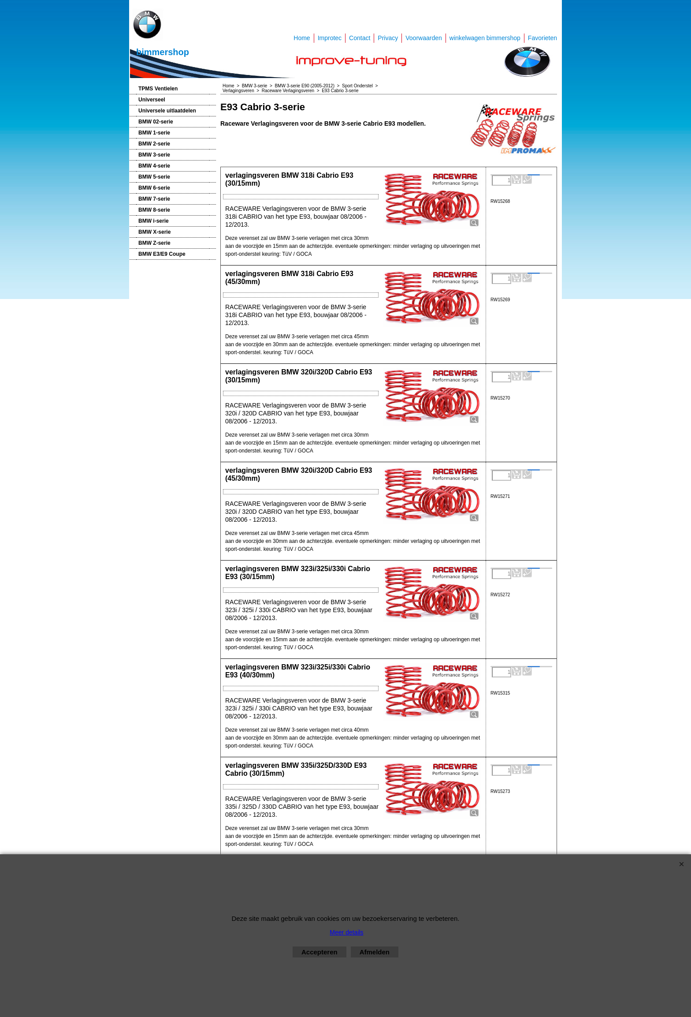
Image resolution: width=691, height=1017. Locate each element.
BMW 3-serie (154, 155)
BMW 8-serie (154, 210)
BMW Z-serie (154, 243)
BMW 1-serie (154, 133)
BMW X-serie (154, 232)
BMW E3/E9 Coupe (162, 254)
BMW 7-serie (154, 199)
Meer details (346, 932)
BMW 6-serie (154, 188)
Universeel (151, 100)
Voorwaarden (423, 37)
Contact (359, 37)
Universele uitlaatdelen (167, 111)
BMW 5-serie (154, 177)
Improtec (330, 37)
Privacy (388, 37)
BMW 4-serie (154, 166)
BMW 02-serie (155, 122)
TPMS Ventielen (158, 89)
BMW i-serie (153, 221)
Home (301, 37)
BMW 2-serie (154, 144)
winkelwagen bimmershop (485, 37)
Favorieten (542, 37)
